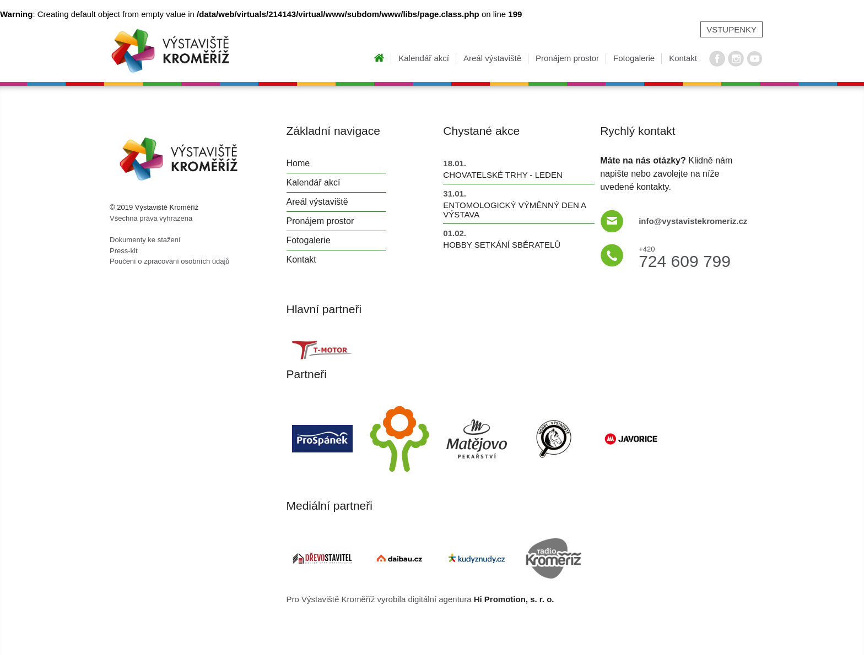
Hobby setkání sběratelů (501, 244)
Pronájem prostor (567, 58)
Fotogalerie (634, 58)
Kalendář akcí (423, 58)
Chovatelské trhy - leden (502, 174)
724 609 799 (685, 255)
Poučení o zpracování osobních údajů (170, 261)
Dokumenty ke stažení (145, 240)
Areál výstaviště (492, 58)
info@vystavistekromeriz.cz (693, 221)
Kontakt (683, 58)
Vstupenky (731, 29)
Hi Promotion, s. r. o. (514, 599)
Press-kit (124, 251)
